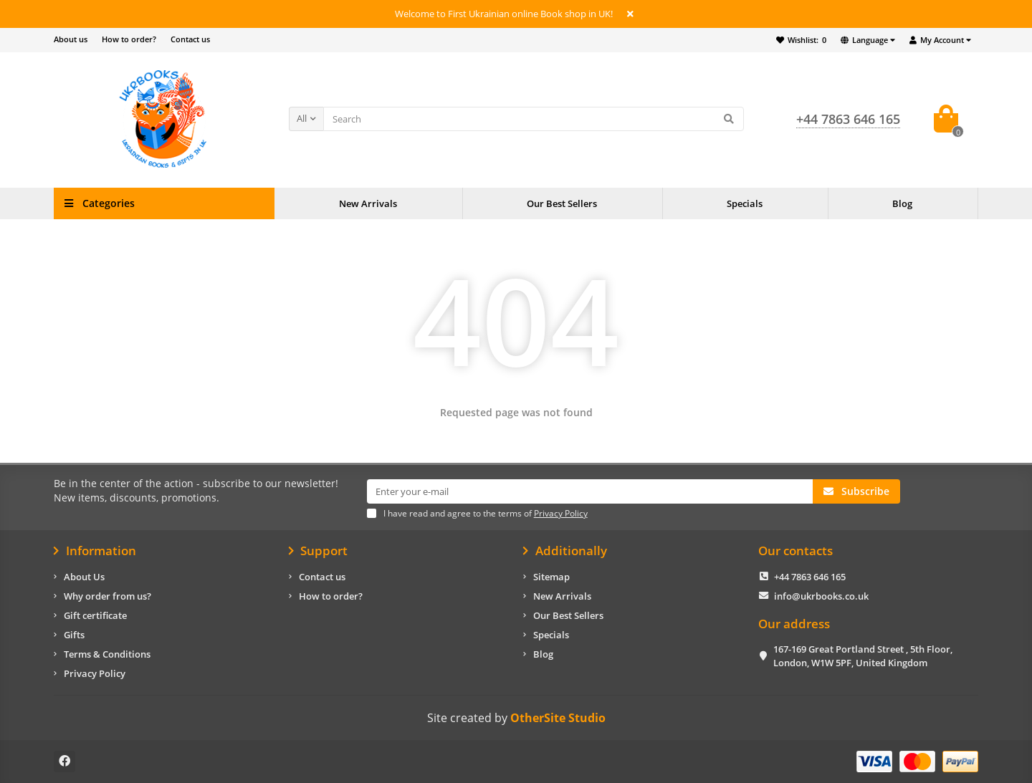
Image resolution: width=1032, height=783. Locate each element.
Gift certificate (95, 615)
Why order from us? (107, 596)
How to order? (129, 39)
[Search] (533, 119)
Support (318, 550)
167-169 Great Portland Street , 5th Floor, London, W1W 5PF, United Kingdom (862, 656)
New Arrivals (368, 203)
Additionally (565, 550)
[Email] (590, 491)
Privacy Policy (94, 673)
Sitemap (551, 576)
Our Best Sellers (562, 203)
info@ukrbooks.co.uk (821, 596)
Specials (745, 203)
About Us (84, 576)
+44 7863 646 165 (810, 576)
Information (95, 550)
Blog (902, 203)
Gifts (74, 634)
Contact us (190, 39)
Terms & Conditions (107, 654)
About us (70, 39)
